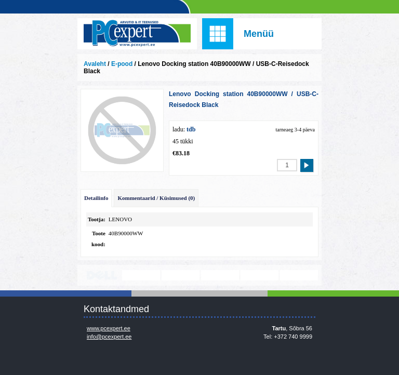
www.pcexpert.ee (108, 328)
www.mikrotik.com (259, 275)
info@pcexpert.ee (109, 336)
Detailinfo (96, 198)
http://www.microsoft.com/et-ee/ (181, 275)
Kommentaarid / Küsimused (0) (156, 198)
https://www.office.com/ (299, 275)
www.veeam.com (220, 275)
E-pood (121, 64)
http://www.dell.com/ (102, 275)
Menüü (259, 34)
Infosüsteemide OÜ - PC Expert (137, 33)
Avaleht (95, 64)
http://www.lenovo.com (141, 275)
